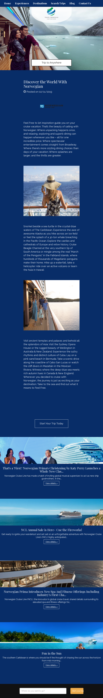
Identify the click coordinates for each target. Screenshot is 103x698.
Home (7, 3)
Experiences (22, 3)
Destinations (40, 3)
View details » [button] (51, 483)
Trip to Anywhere (51, 62)
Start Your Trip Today (51, 423)
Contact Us (85, 3)
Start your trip (77, 691)
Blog (72, 3)
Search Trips (58, 3)
